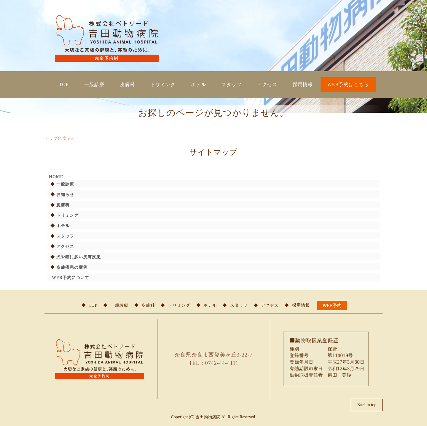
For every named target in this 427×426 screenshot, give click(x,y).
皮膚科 (127, 84)
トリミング (163, 84)
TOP (64, 84)
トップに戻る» (59, 138)
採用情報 (303, 84)
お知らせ (65, 194)
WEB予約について (70, 277)
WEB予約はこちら (348, 84)
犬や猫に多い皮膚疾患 (78, 257)
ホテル (198, 84)
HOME (56, 177)
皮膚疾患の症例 (71, 267)
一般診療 (94, 84)
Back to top (366, 405)
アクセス (267, 84)
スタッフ (232, 84)
